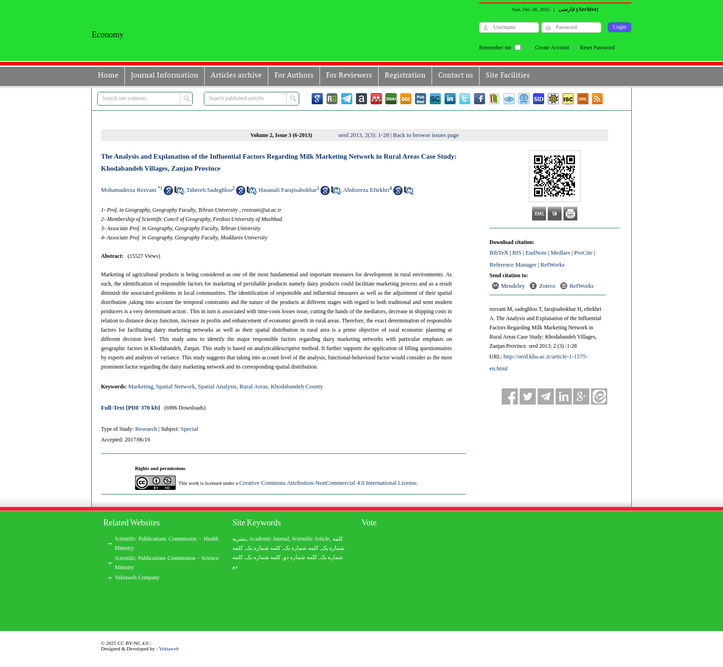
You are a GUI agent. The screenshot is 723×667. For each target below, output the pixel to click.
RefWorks (552, 264)
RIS (517, 252)
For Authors (294, 75)
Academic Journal (269, 539)
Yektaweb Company (137, 577)
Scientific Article (311, 539)
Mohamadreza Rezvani (128, 189)
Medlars (560, 252)
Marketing (140, 386)
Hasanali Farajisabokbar (288, 189)
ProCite (583, 252)
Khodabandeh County (297, 386)
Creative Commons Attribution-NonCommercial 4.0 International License (328, 482)
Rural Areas (253, 386)
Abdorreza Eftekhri (366, 189)
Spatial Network (175, 386)
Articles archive (236, 75)
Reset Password (597, 47)
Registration (405, 75)
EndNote (536, 252)
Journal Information (164, 75)
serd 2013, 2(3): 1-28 (363, 134)
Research (146, 428)
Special (189, 428)
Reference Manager (513, 264)
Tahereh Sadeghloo (209, 189)
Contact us (455, 75)
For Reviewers (349, 75)
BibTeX (499, 252)
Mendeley (513, 285)
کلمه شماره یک (263, 548)
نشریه (239, 539)
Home (108, 75)
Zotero (547, 285)
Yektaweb (169, 648)
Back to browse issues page (426, 134)
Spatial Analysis (217, 386)
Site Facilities (508, 75)
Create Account (552, 47)
